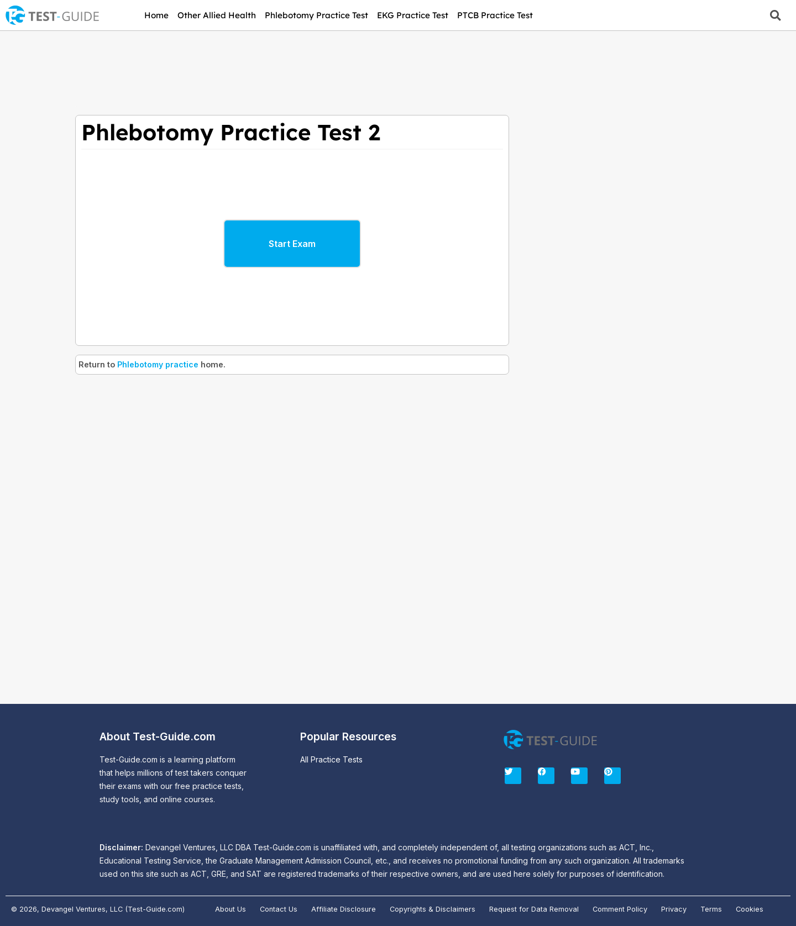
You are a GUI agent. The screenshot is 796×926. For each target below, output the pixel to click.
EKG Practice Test (412, 15)
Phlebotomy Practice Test (316, 15)
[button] (775, 15)
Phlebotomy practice (158, 364)
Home (156, 15)
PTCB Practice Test (495, 15)
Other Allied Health (216, 15)
